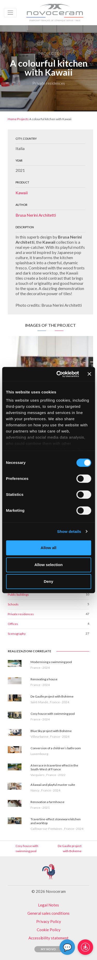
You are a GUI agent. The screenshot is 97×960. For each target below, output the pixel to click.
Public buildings (18, 594)
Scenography (17, 634)
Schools (13, 604)
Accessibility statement (48, 938)
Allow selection (48, 564)
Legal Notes (48, 905)
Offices (13, 624)
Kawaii (22, 192)
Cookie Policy (49, 929)
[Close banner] (89, 374)
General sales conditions (48, 913)
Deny (48, 581)
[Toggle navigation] (10, 12)
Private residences (21, 614)
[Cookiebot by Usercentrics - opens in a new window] (59, 374)
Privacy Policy (48, 921)
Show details (69, 531)
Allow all (48, 547)
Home (12, 119)
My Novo (48, 949)
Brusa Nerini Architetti (36, 215)
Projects (23, 119)
